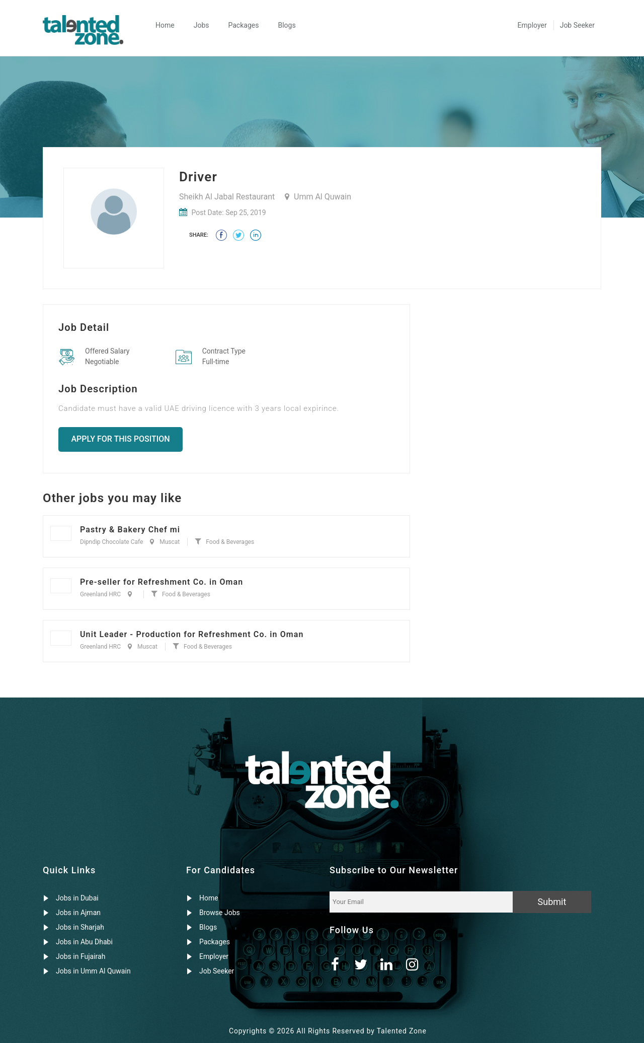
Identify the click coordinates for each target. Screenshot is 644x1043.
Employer (532, 25)
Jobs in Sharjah (80, 927)
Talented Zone (402, 1031)
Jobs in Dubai (77, 898)
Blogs (286, 25)
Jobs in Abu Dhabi (84, 942)
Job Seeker (577, 25)
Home (165, 25)
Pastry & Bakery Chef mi (130, 529)
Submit (552, 901)
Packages (243, 25)
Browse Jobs (219, 913)
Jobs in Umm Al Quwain (93, 971)
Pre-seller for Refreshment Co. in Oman (161, 582)
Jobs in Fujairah (80, 956)
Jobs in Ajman (78, 913)
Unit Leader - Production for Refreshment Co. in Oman (192, 634)
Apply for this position (120, 439)
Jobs (201, 25)
